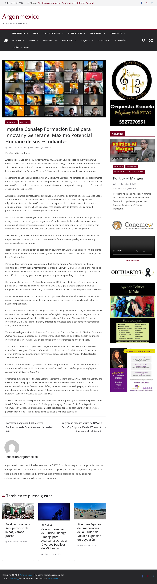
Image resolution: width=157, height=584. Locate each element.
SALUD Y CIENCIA (51, 33)
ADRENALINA (18, 33)
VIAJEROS (85, 40)
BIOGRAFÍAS (120, 40)
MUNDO (102, 40)
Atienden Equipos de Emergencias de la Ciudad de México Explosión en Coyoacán (89, 532)
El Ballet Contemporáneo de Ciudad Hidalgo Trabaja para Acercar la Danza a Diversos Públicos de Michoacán (54, 536)
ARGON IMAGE (132, 260)
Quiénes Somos (20, 47)
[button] (26, 33)
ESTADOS (16, 40)
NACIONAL (48, 40)
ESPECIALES (116, 33)
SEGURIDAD (67, 40)
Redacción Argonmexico (40, 147)
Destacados (11, 122)
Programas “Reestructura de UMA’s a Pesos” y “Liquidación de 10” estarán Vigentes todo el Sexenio (83, 427)
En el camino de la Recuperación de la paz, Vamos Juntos (17, 530)
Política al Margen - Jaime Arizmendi (129, 172)
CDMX (32, 40)
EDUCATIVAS (96, 33)
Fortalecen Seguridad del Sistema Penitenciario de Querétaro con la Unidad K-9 (27, 427)
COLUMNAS (118, 166)
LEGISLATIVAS (75, 33)
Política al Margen (128, 178)
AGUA (36, 33)
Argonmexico (21, 16)
